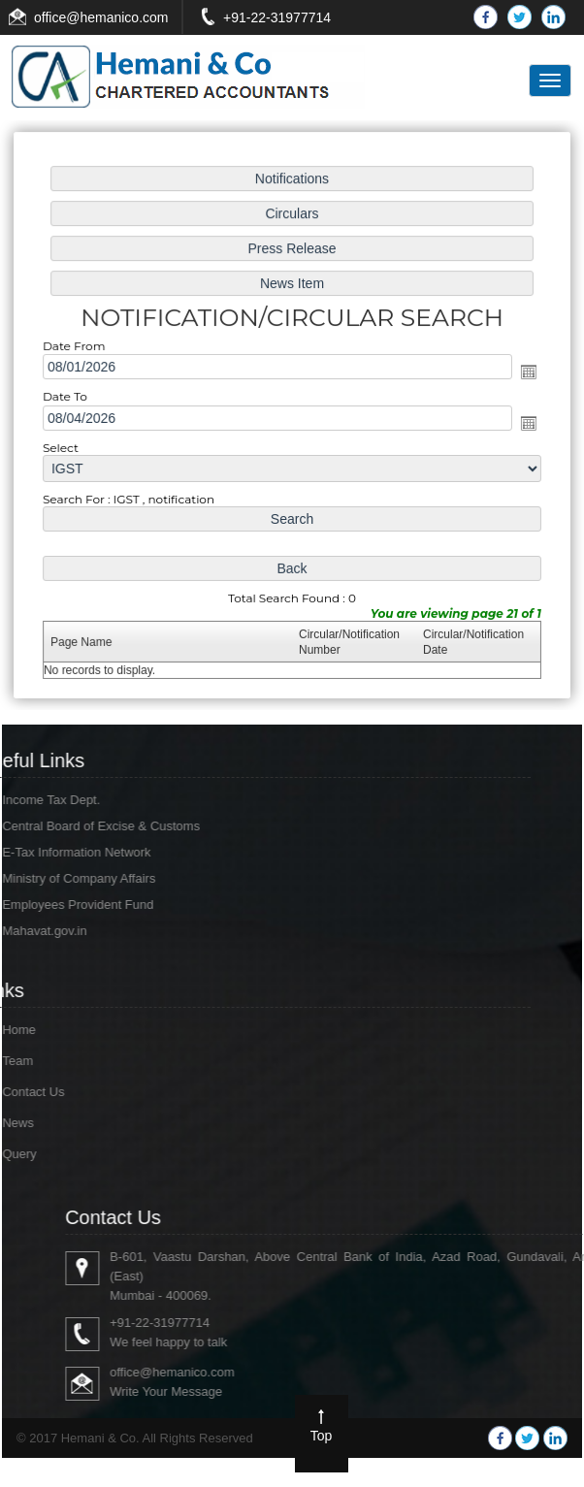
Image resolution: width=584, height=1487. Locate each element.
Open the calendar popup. (524, 372)
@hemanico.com (117, 17)
